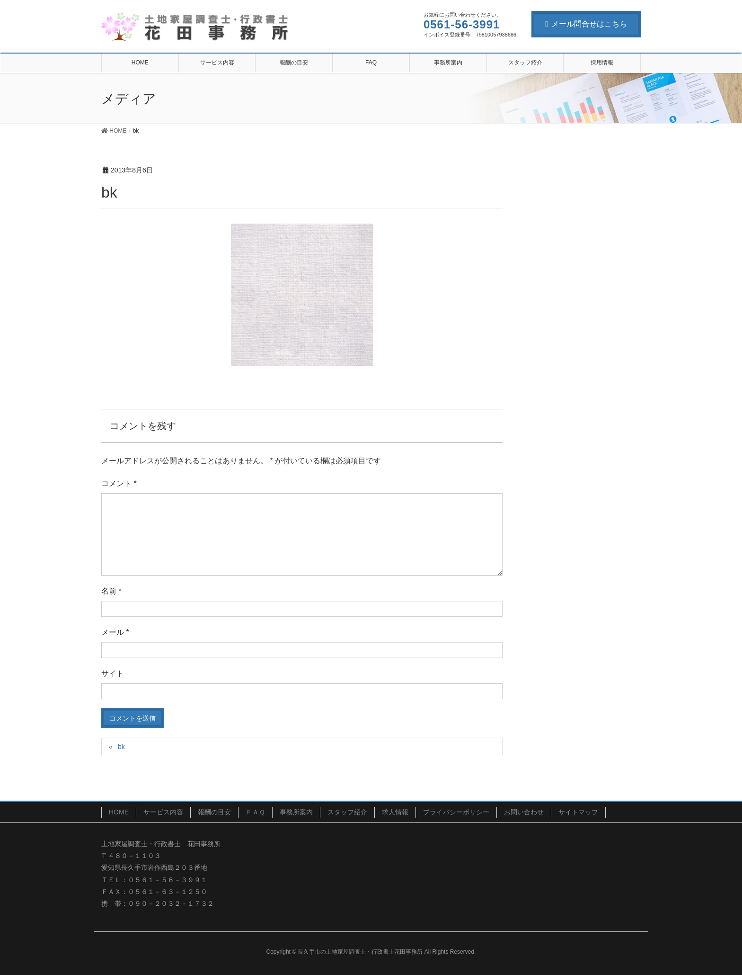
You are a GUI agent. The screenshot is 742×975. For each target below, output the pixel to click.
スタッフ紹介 (347, 812)
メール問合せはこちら (586, 24)
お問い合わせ (524, 812)
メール (115, 632)
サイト (112, 673)
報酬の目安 (214, 812)
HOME (119, 812)
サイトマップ (578, 812)
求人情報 (395, 812)
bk (121, 746)
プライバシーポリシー (456, 812)
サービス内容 (163, 812)
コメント (119, 483)
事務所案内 (296, 812)
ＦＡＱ (255, 812)
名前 (111, 591)
